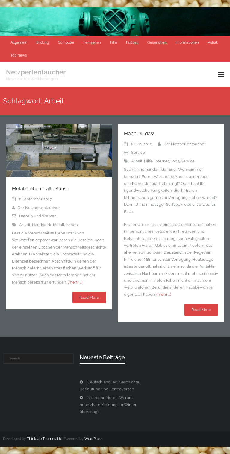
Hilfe (148, 161)
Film (113, 42)
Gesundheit (157, 42)
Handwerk (41, 225)
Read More (89, 297)
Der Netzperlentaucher (39, 207)
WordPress (93, 439)
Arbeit (24, 225)
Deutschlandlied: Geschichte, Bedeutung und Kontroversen (110, 385)
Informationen (187, 42)
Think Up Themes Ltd (44, 439)
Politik (213, 42)
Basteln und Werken (38, 216)
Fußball (132, 42)
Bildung (42, 42)
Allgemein (18, 42)
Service (138, 152)
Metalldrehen (65, 225)
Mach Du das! (139, 133)
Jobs (175, 161)
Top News (18, 55)
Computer (66, 42)
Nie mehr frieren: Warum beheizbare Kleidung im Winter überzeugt (108, 404)
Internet (162, 161)
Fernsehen (92, 42)
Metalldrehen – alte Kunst (40, 188)
